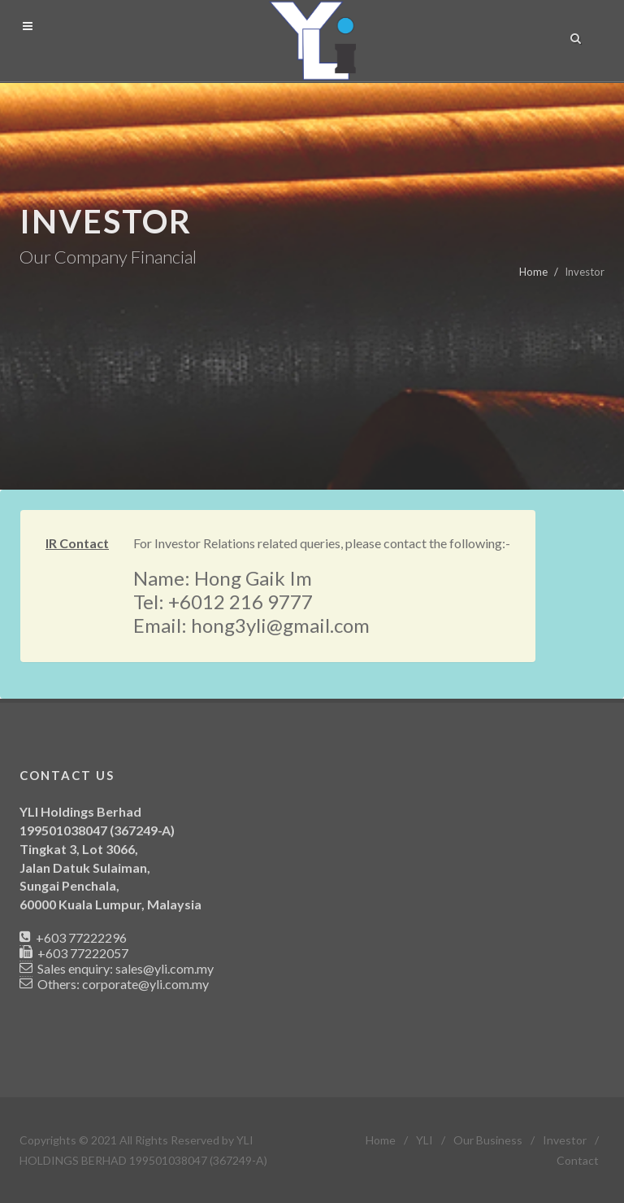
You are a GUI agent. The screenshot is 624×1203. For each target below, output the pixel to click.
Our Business (487, 1140)
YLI (424, 1140)
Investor (565, 1140)
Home (533, 271)
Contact (578, 1160)
